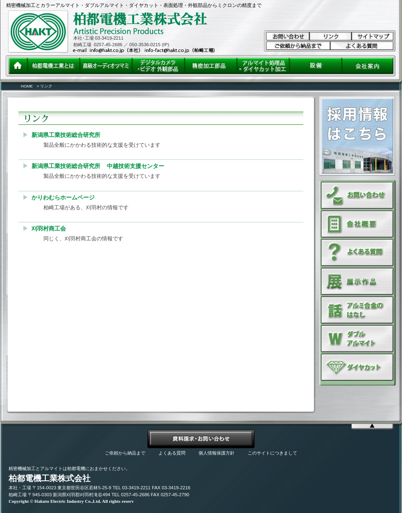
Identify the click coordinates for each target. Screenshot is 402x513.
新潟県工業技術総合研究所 (66, 135)
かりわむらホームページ (63, 197)
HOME (27, 86)
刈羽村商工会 (49, 228)
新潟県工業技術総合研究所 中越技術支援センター (98, 166)
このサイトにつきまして (272, 452)
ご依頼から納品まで (125, 452)
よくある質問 (171, 452)
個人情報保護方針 (217, 452)
